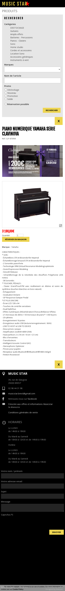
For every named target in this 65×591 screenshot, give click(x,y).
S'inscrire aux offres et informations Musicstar (30, 404)
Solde (9, 99)
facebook (32, 398)
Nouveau (10, 93)
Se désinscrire (14, 407)
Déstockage (12, 89)
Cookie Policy (18, 589)
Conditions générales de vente (23, 412)
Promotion (11, 96)
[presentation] (23, 522)
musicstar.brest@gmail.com (21, 393)
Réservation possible (18, 104)
